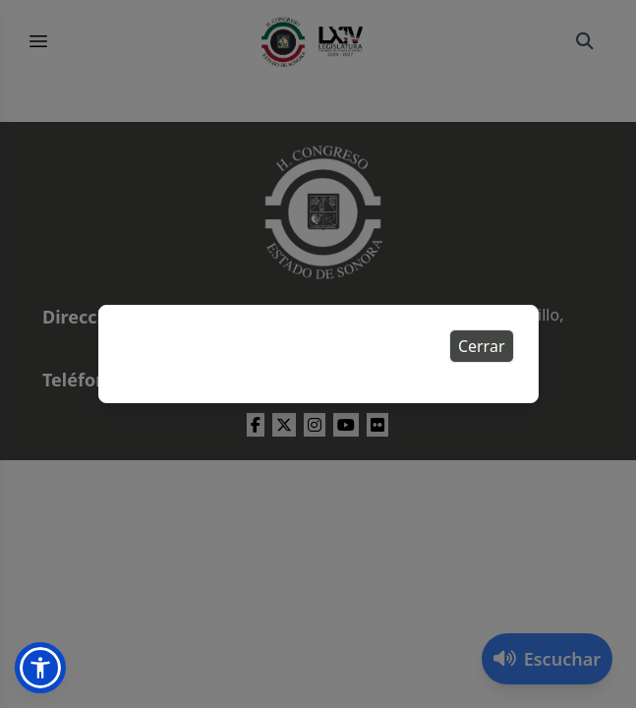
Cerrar (481, 346)
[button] (40, 667)
